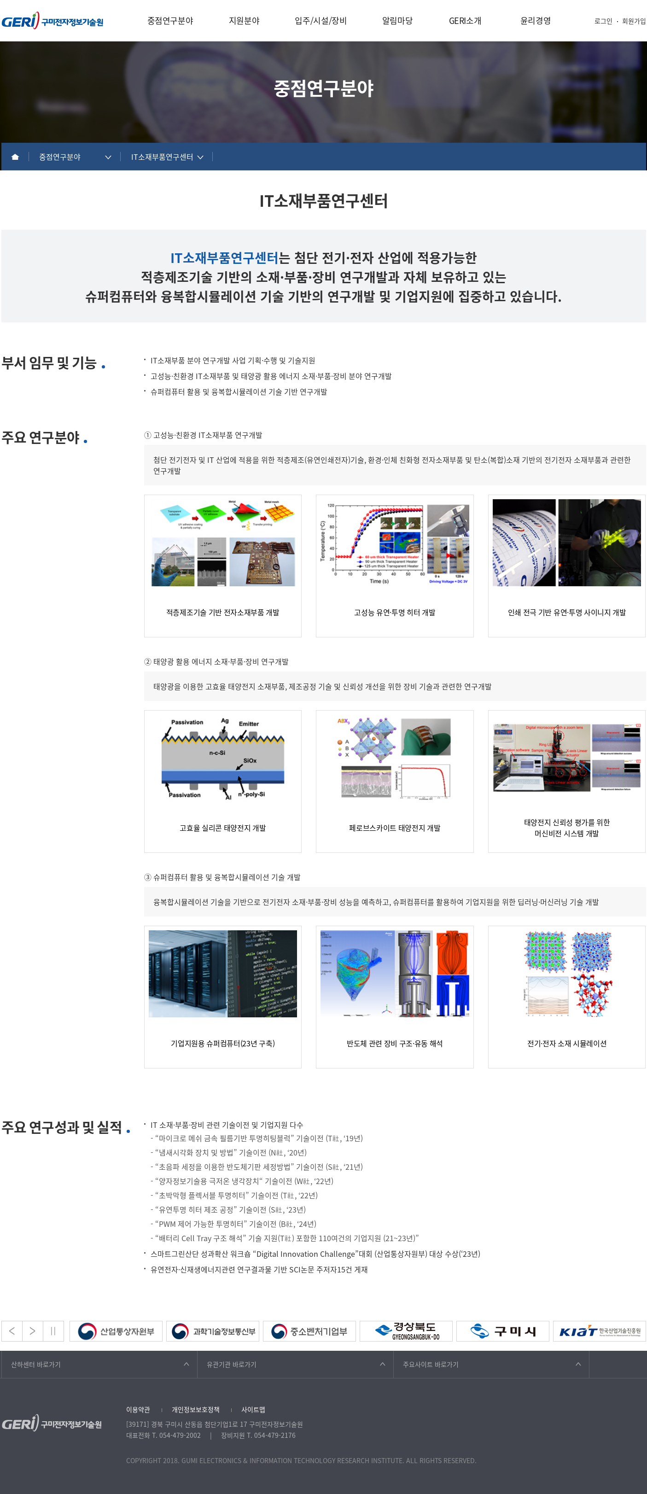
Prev (12, 1331)
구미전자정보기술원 (52, 20)
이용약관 (138, 1409)
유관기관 (231, 1364)
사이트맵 (253, 1409)
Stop (53, 1331)
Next (32, 1331)
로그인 (603, 20)
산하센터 (36, 1364)
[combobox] (75, 156)
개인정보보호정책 (196, 1409)
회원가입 (634, 20)
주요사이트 (431, 1364)
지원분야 (244, 20)
